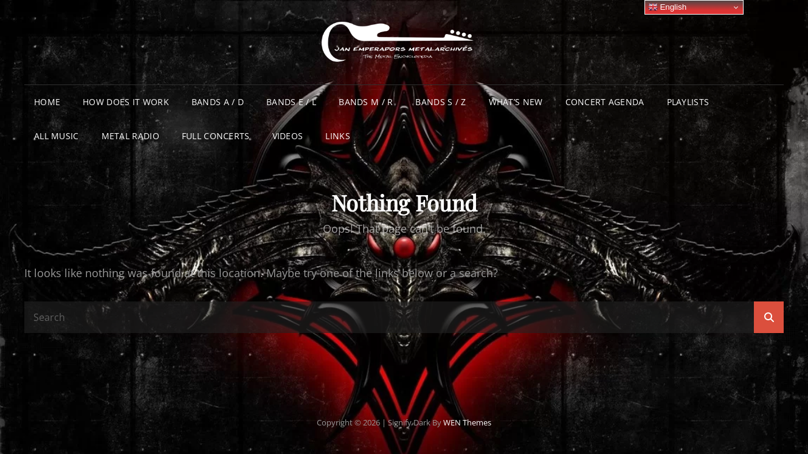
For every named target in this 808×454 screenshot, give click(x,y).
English (667, 7)
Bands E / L (291, 102)
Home (47, 102)
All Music (56, 136)
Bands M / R (366, 102)
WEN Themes (467, 422)
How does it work (126, 102)
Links (337, 136)
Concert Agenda (604, 102)
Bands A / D (218, 102)
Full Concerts (216, 136)
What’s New (516, 102)
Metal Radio (130, 136)
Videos (287, 136)
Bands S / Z (440, 102)
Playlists (688, 102)
